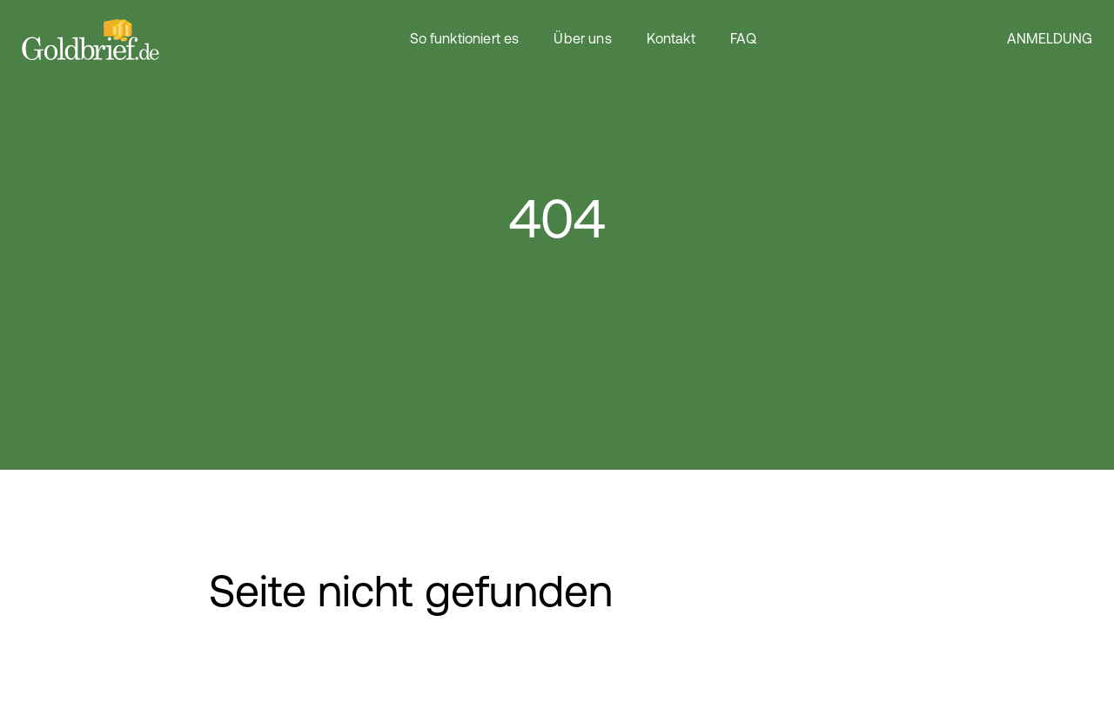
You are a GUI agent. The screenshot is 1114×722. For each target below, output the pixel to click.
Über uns (582, 40)
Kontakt (671, 40)
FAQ (743, 40)
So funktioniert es (465, 40)
